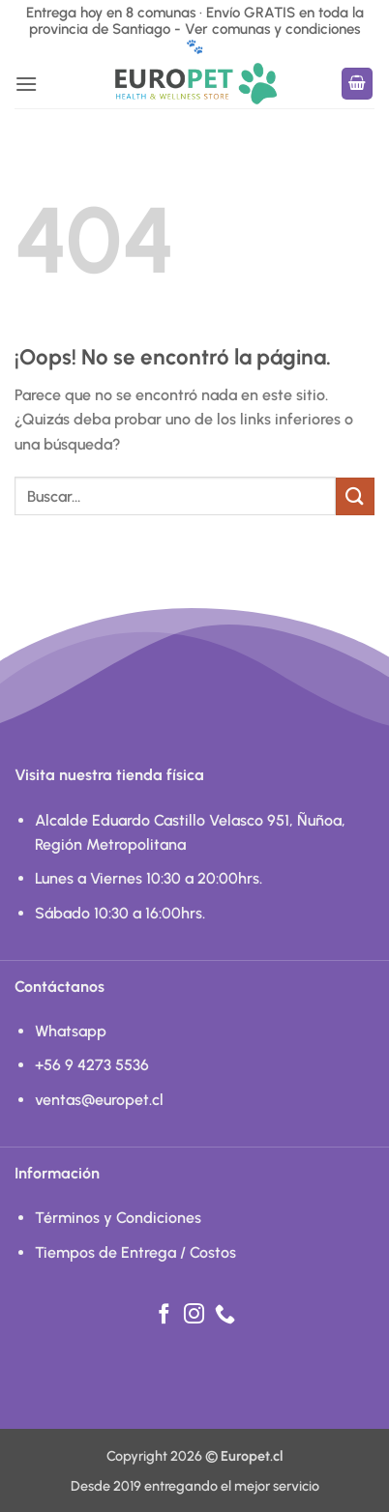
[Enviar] (355, 496)
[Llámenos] (225, 1315)
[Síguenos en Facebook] (164, 1315)
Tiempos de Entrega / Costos (135, 1252)
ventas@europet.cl (99, 1099)
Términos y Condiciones (118, 1217)
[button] (26, 83)
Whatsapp (70, 1031)
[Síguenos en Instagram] (194, 1315)
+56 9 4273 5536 (92, 1065)
